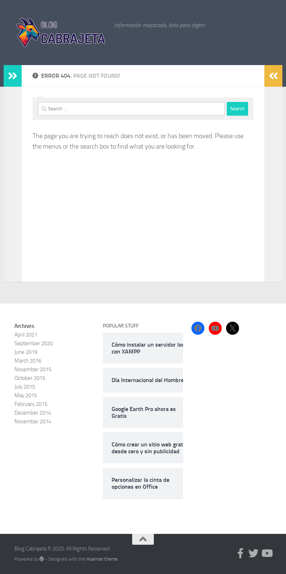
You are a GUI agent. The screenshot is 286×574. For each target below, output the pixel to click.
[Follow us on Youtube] (266, 553)
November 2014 (32, 421)
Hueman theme (102, 559)
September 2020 (33, 343)
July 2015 (24, 387)
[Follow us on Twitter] (253, 553)
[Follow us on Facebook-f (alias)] (240, 553)
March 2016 (27, 360)
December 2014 (32, 413)
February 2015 (30, 404)
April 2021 (25, 334)
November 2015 (32, 369)
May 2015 (25, 395)
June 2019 (25, 352)
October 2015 (29, 378)
